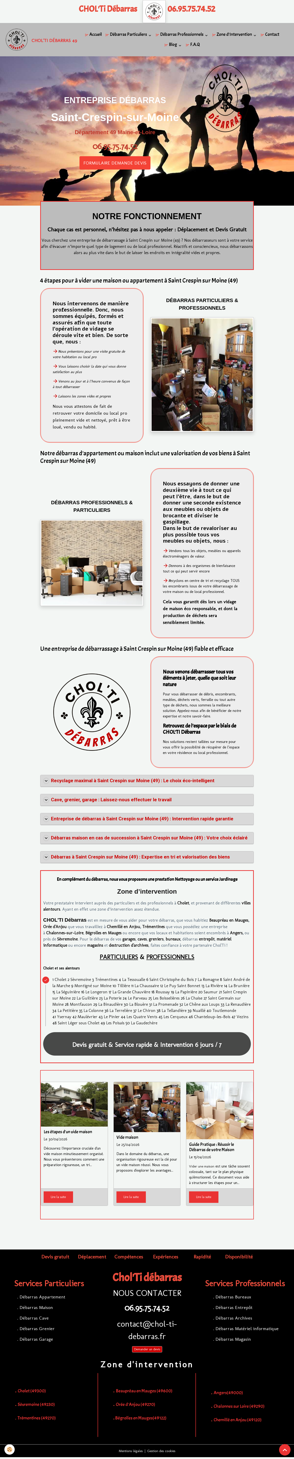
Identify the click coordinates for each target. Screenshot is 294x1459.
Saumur (211, 993)
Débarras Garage (36, 1340)
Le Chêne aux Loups (202, 1006)
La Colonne (93, 1012)
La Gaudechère (144, 1024)
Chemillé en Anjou (123, 928)
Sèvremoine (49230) (36, 1406)
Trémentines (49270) (37, 1419)
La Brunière (239, 987)
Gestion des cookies (162, 1452)
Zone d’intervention (147, 893)
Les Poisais (115, 1024)
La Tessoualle (133, 981)
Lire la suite (58, 1199)
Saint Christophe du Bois (172, 981)
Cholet (183, 904)
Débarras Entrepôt (233, 1309)
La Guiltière (87, 999)
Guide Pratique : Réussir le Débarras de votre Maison (211, 1149)
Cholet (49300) (32, 1392)
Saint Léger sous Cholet (78, 1024)
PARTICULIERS (119, 958)
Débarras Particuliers (127, 35)
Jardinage (228, 881)
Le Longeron (96, 993)
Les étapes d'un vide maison (68, 1133)
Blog (171, 45)
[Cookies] (10, 1449)
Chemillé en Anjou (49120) (238, 1421)
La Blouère (138, 1006)
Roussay (163, 993)
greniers (156, 940)
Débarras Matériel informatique (247, 1330)
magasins (95, 946)
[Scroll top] (285, 1450)
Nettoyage (185, 881)
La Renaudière (238, 1006)
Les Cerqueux (175, 1018)
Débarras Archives (233, 1319)
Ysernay (64, 1018)
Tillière (123, 987)
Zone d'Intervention (233, 35)
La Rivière (214, 987)
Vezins (243, 1018)
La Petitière (68, 1012)
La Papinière (186, 993)
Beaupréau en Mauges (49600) (144, 1392)
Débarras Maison (36, 1309)
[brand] (38, 40)
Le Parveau (137, 999)
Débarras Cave (34, 1319)
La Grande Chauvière (131, 993)
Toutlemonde (224, 1012)
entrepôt (207, 940)
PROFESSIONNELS (170, 958)
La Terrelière (121, 1012)
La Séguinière (68, 993)
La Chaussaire (147, 987)
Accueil (94, 35)
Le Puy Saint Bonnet (182, 987)
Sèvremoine (67, 940)
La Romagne (208, 981)
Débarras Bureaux (233, 1298)
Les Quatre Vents (142, 1018)
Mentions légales (129, 1452)
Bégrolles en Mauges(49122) (141, 1419)
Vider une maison (202, 1168)
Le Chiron (146, 1012)
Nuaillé (199, 1012)
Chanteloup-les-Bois (212, 1018)
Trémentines (153, 928)
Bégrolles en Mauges (103, 934)
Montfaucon (81, 1006)
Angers (236, 934)
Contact (270, 35)
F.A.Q (194, 45)
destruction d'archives (128, 946)
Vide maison (127, 1139)
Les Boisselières (166, 999)
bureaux (173, 940)
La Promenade (165, 1006)
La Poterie (113, 999)
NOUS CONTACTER (147, 1295)
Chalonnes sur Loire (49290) (239, 1408)
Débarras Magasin (233, 1340)
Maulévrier (87, 1018)
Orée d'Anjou (55, 928)
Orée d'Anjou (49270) (135, 1406)
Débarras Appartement (42, 1298)
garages (129, 940)
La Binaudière (110, 1006)
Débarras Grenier (37, 1330)
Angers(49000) (228, 1394)
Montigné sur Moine (92, 987)
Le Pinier (112, 1018)
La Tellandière (174, 1012)
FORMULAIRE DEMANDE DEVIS (115, 164)
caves (142, 940)
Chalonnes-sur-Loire (64, 934)
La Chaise (194, 999)
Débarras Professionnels (180, 35)
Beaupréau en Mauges (228, 921)
